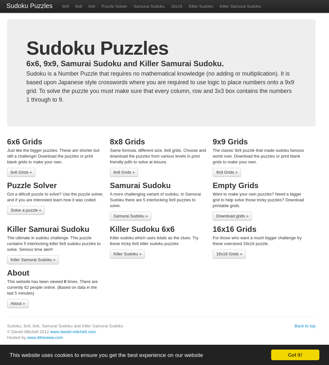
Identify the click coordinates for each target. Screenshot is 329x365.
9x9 (65, 6)
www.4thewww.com (45, 337)
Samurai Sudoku (149, 6)
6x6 (91, 6)
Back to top (305, 326)
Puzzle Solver (114, 6)
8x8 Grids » (124, 172)
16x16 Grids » (229, 253)
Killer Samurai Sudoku (240, 6)
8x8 (78, 6)
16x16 (176, 6)
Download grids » (232, 216)
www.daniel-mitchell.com (73, 331)
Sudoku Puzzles (29, 5)
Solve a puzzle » (26, 210)
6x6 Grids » (21, 172)
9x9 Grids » (226, 172)
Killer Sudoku (201, 6)
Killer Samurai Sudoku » (33, 259)
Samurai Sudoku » (130, 216)
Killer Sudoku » (127, 253)
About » (18, 303)
